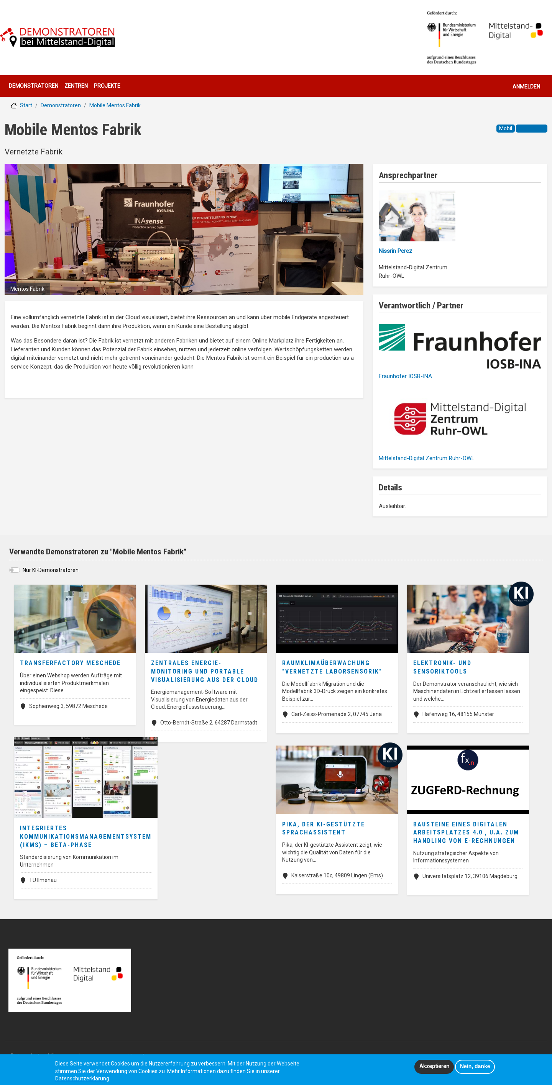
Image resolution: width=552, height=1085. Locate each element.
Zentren (76, 86)
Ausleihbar (532, 128)
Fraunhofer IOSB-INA (405, 376)
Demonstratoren (33, 86)
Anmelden (526, 87)
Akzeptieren (434, 1068)
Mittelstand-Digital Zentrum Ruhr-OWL (427, 458)
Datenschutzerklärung (82, 1080)
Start (26, 105)
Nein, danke (475, 1068)
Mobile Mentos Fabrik (115, 105)
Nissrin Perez (395, 250)
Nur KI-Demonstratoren (51, 570)
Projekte (107, 86)
